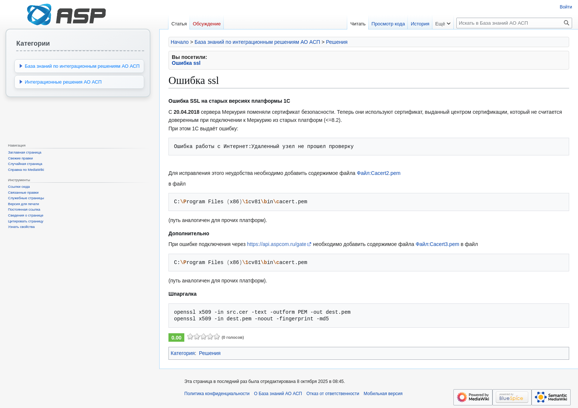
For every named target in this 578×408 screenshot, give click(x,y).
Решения (337, 42)
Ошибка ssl (186, 63)
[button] (21, 65)
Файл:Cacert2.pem (378, 173)
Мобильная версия (383, 393)
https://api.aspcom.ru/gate (276, 244)
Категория (183, 353)
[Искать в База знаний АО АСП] (514, 23)
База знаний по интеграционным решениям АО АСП (257, 42)
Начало (180, 42)
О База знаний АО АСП (278, 393)
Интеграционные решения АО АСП (63, 82)
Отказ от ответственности (332, 393)
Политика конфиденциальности (217, 393)
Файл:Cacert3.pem (437, 244)
